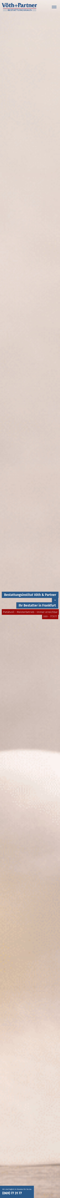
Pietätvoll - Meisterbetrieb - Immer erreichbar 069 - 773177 (30, 614)
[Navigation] (54, 7)
